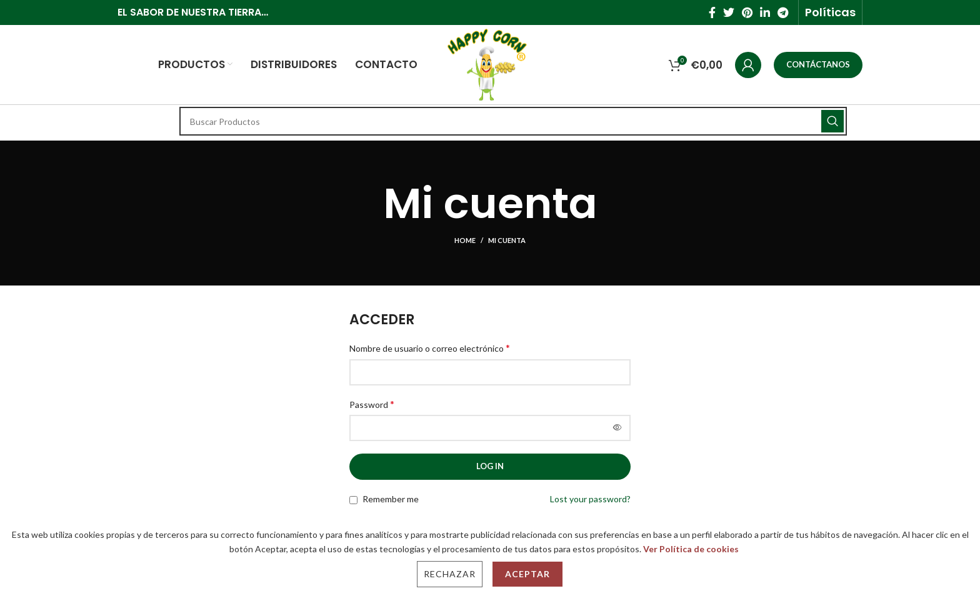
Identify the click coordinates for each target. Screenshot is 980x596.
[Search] (513, 121)
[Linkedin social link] (765, 12)
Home (465, 240)
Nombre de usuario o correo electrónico (429, 348)
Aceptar (527, 574)
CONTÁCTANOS (818, 64)
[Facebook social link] (712, 12)
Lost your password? (590, 499)
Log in (490, 466)
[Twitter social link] (728, 12)
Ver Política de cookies (691, 549)
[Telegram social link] (783, 12)
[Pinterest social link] (747, 12)
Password (371, 404)
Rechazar (450, 574)
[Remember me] (353, 500)
